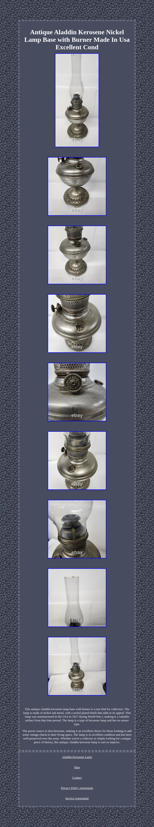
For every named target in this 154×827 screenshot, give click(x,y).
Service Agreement (77, 798)
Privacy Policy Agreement (77, 788)
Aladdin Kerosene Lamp (77, 757)
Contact (77, 777)
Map (77, 767)
